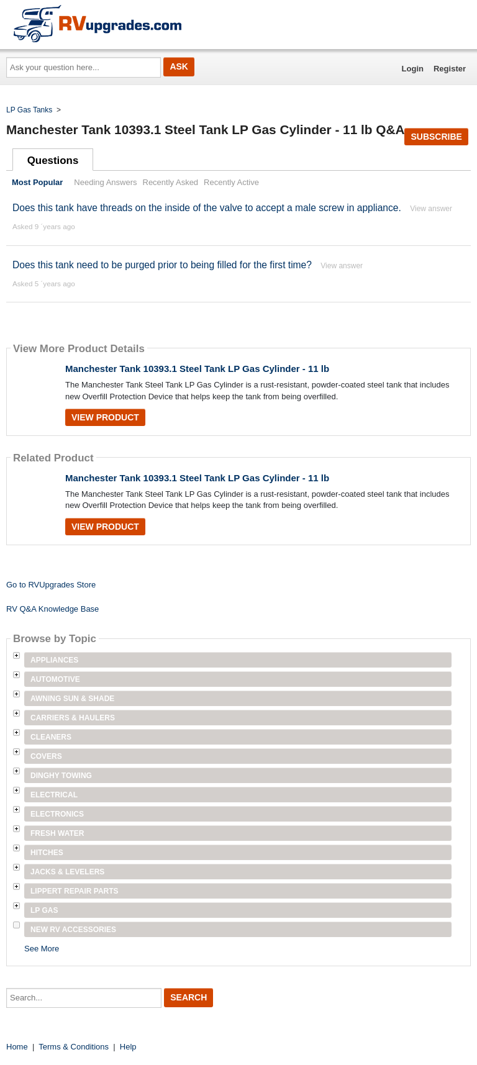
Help (128, 1046)
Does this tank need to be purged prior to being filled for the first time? (162, 265)
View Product (105, 417)
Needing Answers (105, 182)
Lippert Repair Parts (74, 891)
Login (413, 68)
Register (450, 68)
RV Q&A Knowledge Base (52, 609)
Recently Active (231, 182)
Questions (53, 160)
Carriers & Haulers (72, 718)
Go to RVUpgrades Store (51, 584)
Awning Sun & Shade (72, 698)
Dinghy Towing (61, 775)
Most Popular (37, 182)
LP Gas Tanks (29, 110)
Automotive (55, 679)
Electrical (54, 795)
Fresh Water (57, 833)
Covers (46, 756)
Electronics (57, 814)
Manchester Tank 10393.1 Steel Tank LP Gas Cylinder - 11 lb (197, 368)
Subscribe (436, 137)
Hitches (46, 852)
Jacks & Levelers (67, 872)
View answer (431, 208)
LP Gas (44, 910)
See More (41, 948)
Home (17, 1046)
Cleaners (50, 737)
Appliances (54, 660)
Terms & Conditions (74, 1046)
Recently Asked (171, 182)
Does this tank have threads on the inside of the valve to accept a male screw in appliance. (206, 207)
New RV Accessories (73, 929)
